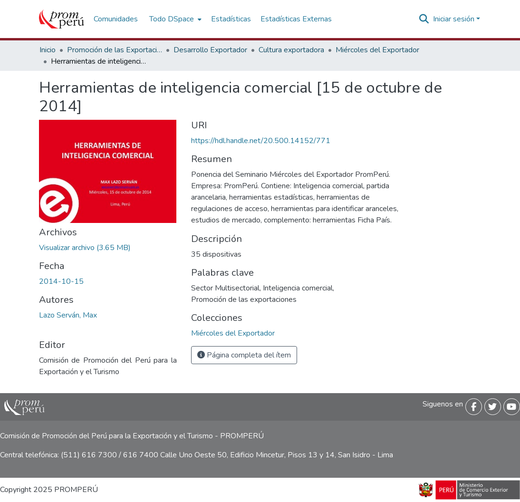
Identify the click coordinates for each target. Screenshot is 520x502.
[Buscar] (424, 19)
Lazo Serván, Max (68, 315)
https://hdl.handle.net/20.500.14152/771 (260, 140)
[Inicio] (61, 19)
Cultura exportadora (291, 50)
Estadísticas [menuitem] (231, 19)
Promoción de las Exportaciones (114, 50)
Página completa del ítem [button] (244, 355)
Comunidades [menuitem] (116, 19)
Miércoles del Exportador (377, 50)
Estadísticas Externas (296, 19)
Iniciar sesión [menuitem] (453, 19)
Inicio (47, 50)
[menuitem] (174, 19)
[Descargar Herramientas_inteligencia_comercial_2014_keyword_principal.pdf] (85, 247)
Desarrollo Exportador (210, 50)
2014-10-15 (61, 281)
